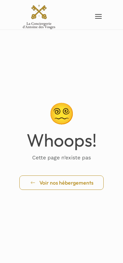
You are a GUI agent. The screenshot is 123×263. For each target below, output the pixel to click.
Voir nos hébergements (61, 182)
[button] (98, 16)
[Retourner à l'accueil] (39, 16)
